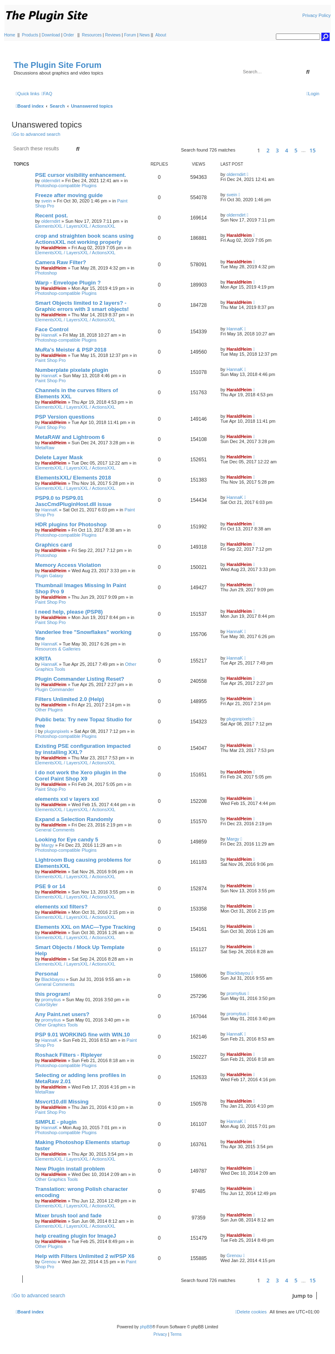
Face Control (52, 329)
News (144, 35)
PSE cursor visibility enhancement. (80, 175)
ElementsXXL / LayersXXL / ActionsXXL (75, 226)
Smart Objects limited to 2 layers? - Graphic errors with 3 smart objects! (82, 306)
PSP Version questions (64, 417)
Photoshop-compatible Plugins (66, 185)
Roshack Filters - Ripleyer (68, 1055)
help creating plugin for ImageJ (75, 1236)
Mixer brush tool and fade (68, 1215)
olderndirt (50, 180)
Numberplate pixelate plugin (71, 370)
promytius (51, 999)
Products (30, 35)
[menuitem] (46, 94)
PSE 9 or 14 (50, 886)
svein (46, 200)
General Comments (54, 829)
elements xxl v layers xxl (67, 799)
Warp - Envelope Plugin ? (68, 282)
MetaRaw (44, 447)
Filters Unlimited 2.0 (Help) (69, 699)
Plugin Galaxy (49, 575)
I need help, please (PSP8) (69, 612)
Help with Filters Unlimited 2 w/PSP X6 (84, 1256)
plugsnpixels (56, 731)
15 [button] (312, 150)
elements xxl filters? (61, 906)
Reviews (113, 35)
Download (51, 35)
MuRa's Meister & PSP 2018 (70, 350)
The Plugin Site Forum (57, 65)
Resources (92, 35)
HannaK (49, 334)
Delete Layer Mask (59, 457)
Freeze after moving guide (69, 195)
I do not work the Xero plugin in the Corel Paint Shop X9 (81, 775)
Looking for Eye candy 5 (66, 839)
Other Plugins (49, 709)
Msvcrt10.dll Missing (62, 1102)
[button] (245, 150)
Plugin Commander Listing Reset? (79, 679)
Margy (47, 845)
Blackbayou (53, 979)
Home (9, 35)
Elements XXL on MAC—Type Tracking (85, 927)
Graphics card (53, 545)
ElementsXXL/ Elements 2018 (73, 478)
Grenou (49, 1261)
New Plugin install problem (70, 1169)
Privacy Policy (316, 15)
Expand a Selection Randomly (74, 819)
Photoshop (46, 272)
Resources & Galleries (57, 648)
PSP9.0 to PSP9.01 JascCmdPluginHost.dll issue (73, 501)
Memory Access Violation (68, 565)
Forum (130, 35)
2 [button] (267, 150)
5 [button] (295, 150)
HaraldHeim (54, 247)
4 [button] (286, 150)
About (161, 35)
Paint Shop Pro (50, 360)
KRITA (43, 658)
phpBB (146, 1327)
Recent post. (51, 215)
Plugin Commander (54, 689)
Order (68, 35)
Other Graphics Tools (56, 1024)
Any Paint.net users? (62, 1014)
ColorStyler (46, 1004)
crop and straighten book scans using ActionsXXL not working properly (84, 239)
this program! (52, 994)
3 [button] (277, 150)
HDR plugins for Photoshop (71, 524)
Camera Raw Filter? (60, 262)
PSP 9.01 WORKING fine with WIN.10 (82, 1034)
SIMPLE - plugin (56, 1122)
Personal (46, 974)
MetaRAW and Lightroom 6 (70, 437)
